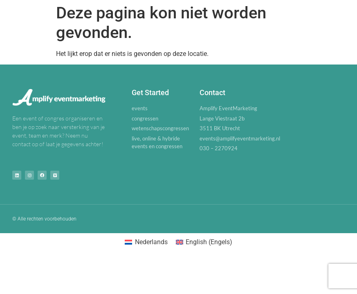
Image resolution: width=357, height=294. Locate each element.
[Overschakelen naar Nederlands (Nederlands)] (146, 242)
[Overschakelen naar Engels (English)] (204, 242)
